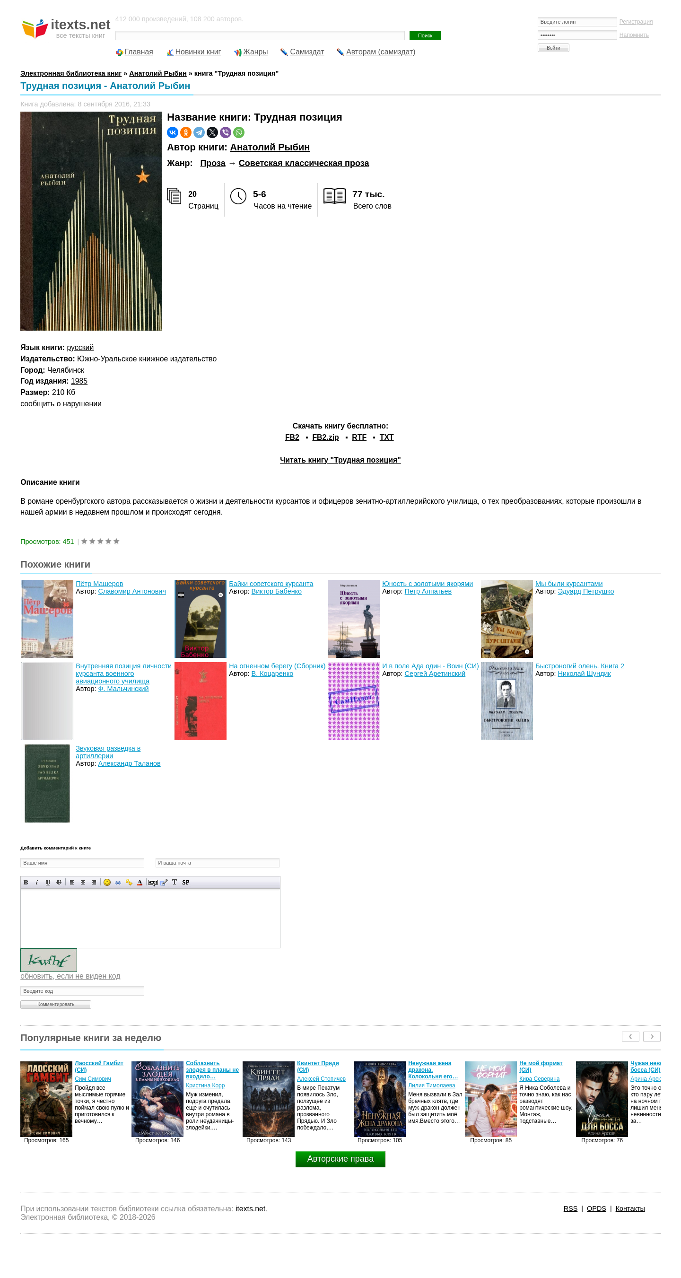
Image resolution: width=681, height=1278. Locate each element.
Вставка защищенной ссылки (128, 882)
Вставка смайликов (107, 882)
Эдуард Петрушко (586, 591)
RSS (571, 1208)
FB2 (292, 437)
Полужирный (26, 882)
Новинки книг (198, 52)
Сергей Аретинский (435, 673)
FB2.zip (325, 437)
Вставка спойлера (185, 882)
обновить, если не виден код (70, 976)
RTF (359, 437)
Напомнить (634, 35)
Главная (139, 52)
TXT (387, 437)
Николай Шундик (584, 673)
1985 (79, 381)
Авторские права (340, 1159)
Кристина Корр (205, 1085)
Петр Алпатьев (428, 591)
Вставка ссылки (118, 882)
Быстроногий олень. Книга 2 (579, 666)
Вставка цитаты (163, 882)
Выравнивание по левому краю (72, 882)
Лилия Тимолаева (431, 1085)
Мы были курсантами (568, 583)
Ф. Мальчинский (123, 688)
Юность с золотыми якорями (427, 583)
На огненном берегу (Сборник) (277, 666)
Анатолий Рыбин (270, 147)
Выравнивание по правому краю (93, 882)
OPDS (596, 1208)
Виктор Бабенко (277, 591)
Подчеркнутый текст (48, 882)
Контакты (630, 1208)
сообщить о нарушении (61, 404)
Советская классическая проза (304, 163)
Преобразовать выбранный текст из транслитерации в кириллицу (174, 882)
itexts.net (250, 1209)
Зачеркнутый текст (58, 882)
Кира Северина (539, 1079)
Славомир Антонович (132, 591)
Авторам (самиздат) (380, 52)
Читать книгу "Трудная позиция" (340, 460)
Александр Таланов (129, 763)
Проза (212, 163)
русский (80, 347)
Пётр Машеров (99, 583)
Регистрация (636, 21)
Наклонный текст (37, 882)
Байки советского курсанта (271, 583)
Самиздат (307, 52)
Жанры (255, 52)
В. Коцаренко (273, 673)
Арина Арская (648, 1079)
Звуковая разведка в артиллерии (108, 752)
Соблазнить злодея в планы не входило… (212, 1070)
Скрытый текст (153, 882)
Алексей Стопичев (321, 1079)
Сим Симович (93, 1079)
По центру (83, 882)
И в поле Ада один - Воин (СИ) (430, 666)
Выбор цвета (139, 882)
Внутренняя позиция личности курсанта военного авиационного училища (124, 673)
